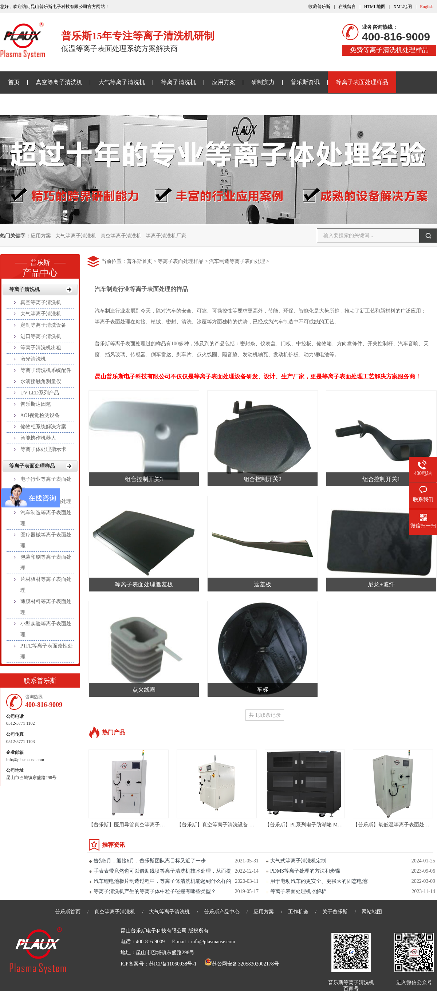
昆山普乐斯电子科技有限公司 (154, 930)
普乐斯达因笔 (35, 404)
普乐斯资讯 (305, 82)
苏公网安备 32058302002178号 (242, 964)
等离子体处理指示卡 (43, 449)
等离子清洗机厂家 (166, 236)
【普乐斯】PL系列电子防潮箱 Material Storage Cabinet (325, 824)
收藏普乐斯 (319, 6)
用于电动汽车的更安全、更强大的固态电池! (319, 881)
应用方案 (223, 82)
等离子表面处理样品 (362, 82)
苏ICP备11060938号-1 (173, 964)
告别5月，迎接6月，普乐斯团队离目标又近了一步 (150, 861)
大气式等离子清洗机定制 (298, 861)
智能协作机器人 (38, 438)
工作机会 (298, 912)
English (426, 6)
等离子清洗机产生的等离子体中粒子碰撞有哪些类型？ (155, 891)
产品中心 (40, 266)
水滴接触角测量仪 (40, 381)
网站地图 (372, 912)
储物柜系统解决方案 (43, 426)
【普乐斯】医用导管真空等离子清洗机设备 (136, 824)
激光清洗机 (33, 359)
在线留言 (347, 6)
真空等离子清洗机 (59, 82)
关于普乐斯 (22, 104)
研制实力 (263, 82)
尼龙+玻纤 (381, 584)
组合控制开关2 (263, 479)
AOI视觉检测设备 (40, 415)
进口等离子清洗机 (40, 336)
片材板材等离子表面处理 (45, 585)
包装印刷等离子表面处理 (45, 562)
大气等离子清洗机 (121, 82)
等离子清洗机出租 (40, 347)
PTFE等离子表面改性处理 (46, 651)
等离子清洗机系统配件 (45, 370)
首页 (14, 82)
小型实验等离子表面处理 (45, 629)
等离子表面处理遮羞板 (144, 584)
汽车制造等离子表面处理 (237, 261)
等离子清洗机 (178, 82)
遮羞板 (262, 584)
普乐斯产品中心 (222, 912)
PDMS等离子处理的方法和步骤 (305, 871)
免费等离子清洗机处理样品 (389, 50)
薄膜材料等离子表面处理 (45, 607)
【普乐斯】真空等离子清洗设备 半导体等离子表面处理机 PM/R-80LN (254, 824)
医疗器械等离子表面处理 (45, 540)
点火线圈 (143, 690)
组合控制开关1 (381, 479)
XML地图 (402, 6)
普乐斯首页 (139, 261)
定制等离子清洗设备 (43, 325)
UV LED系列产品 (39, 393)
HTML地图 (374, 6)
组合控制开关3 (144, 479)
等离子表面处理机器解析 (298, 891)
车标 (262, 690)
